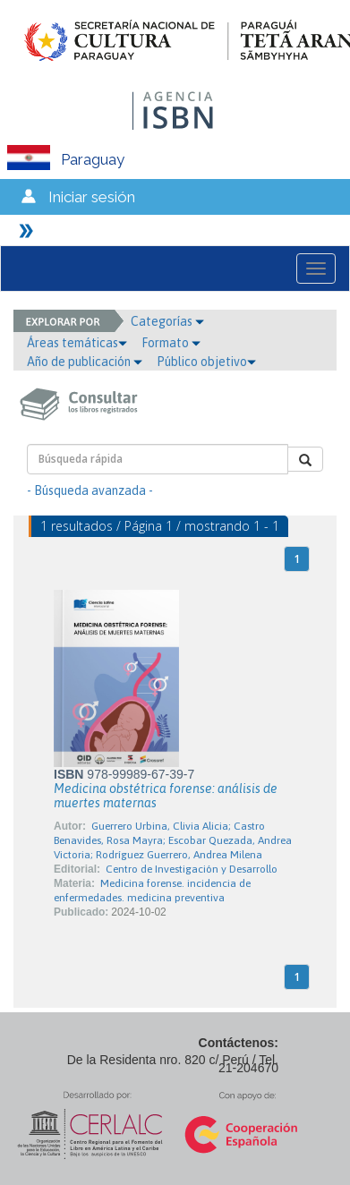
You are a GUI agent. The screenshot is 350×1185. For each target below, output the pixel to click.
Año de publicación (84, 361)
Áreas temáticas (77, 343)
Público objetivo (206, 361)
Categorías (167, 321)
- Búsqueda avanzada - (90, 490)
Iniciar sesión (91, 197)
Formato (171, 343)
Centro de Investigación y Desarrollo (191, 869)
